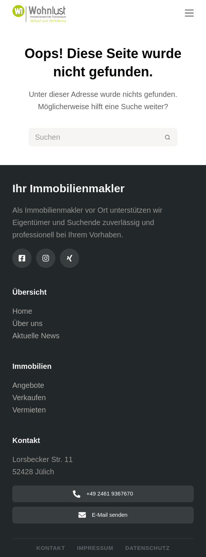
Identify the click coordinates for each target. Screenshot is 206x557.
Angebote (28, 385)
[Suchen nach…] (94, 137)
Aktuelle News (35, 336)
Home (22, 311)
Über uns (27, 323)
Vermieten (29, 410)
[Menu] (189, 13)
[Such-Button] (168, 137)
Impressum (95, 548)
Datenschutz (147, 548)
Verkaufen (29, 397)
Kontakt (50, 548)
